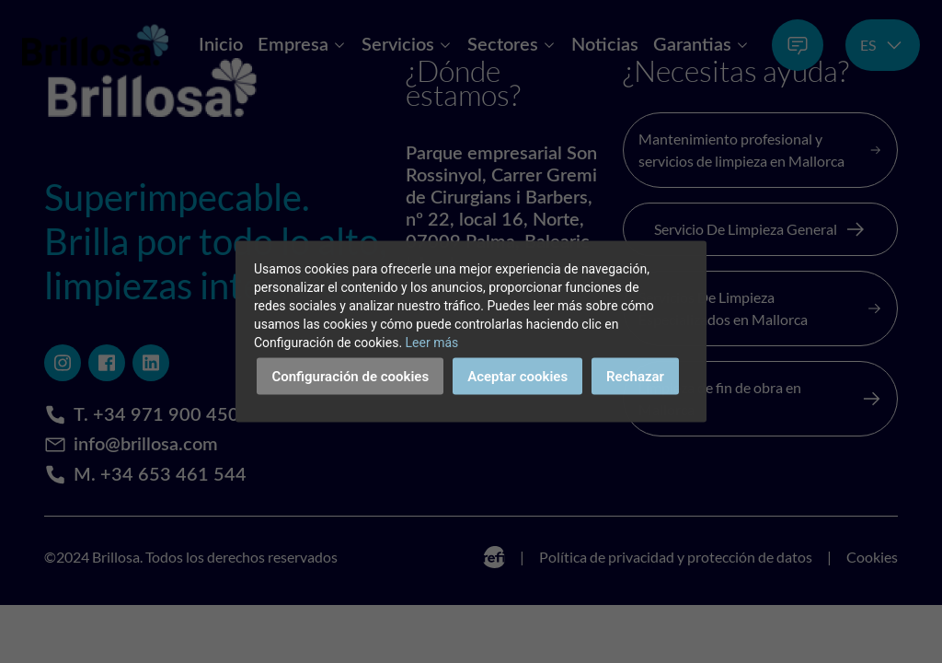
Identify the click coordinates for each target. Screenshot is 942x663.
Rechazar (635, 376)
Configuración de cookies (350, 376)
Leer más (432, 342)
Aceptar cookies (517, 376)
